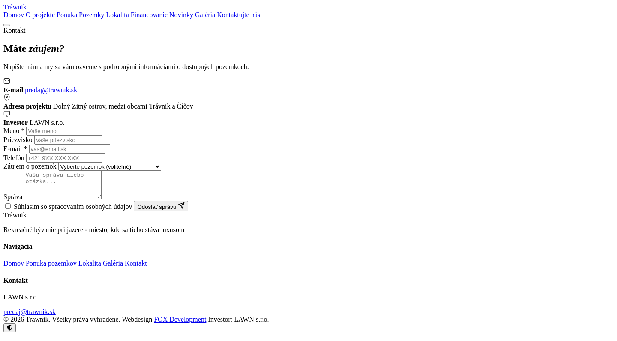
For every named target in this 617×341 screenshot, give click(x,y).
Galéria (205, 14)
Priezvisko (18, 139)
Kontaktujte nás (238, 14)
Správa (12, 201)
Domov (13, 14)
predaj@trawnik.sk (51, 90)
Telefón (13, 157)
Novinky (181, 14)
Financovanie (149, 14)
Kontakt (136, 268)
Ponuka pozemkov (51, 268)
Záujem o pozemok (30, 166)
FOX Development (180, 324)
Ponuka (67, 14)
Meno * (13, 130)
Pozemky (92, 14)
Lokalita (117, 14)
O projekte (40, 14)
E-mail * (15, 148)
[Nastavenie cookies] (9, 333)
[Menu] (6, 25)
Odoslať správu (161, 211)
